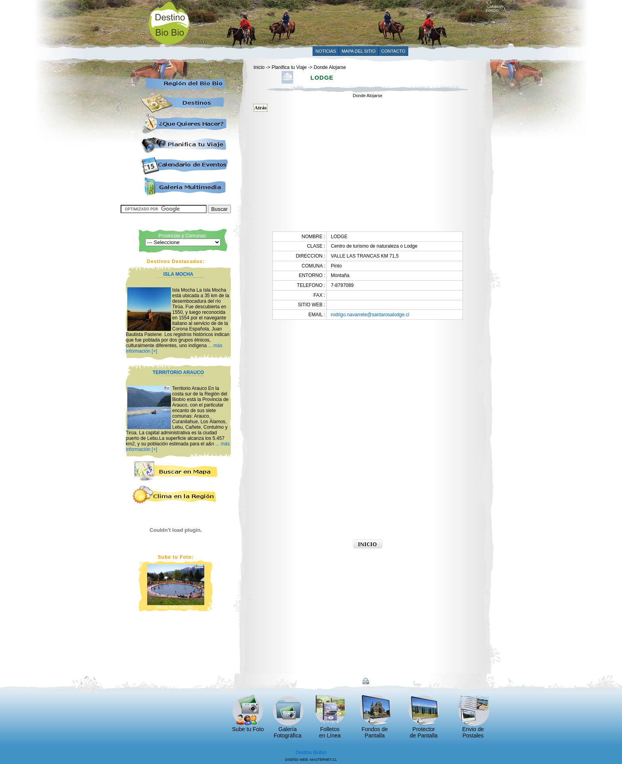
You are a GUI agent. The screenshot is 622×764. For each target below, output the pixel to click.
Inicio (259, 67)
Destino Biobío (311, 752)
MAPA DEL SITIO (359, 51)
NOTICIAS (325, 51)
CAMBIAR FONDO (494, 7)
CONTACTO (393, 51)
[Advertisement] (341, 22)
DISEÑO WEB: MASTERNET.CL (311, 760)
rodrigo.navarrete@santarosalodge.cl (370, 314)
